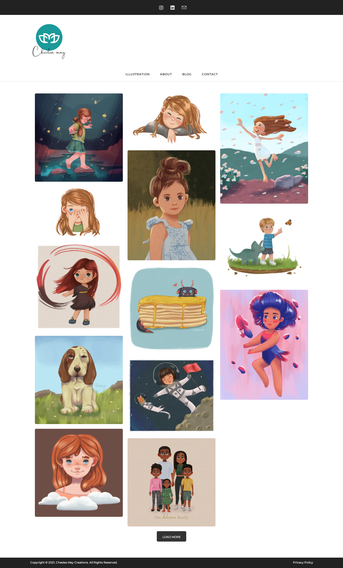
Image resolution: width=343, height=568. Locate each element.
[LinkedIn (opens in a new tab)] (171, 8)
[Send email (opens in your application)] (183, 8)
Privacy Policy (303, 562)
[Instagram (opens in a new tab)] (160, 8)
